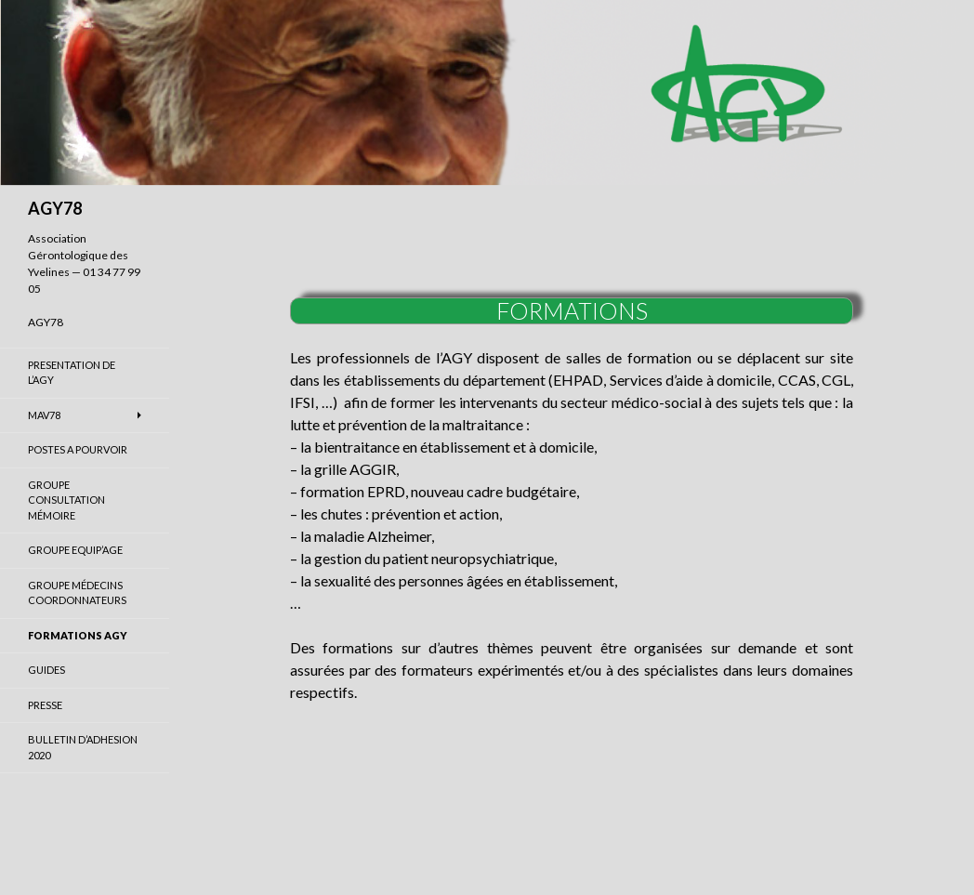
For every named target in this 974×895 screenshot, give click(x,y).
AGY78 (55, 208)
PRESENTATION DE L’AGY (71, 373)
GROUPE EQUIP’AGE (75, 550)
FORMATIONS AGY (77, 635)
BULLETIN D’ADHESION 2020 (83, 747)
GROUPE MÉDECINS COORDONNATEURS (77, 593)
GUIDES (46, 670)
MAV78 (44, 415)
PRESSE (45, 705)
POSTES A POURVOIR (77, 449)
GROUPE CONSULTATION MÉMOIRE (66, 500)
